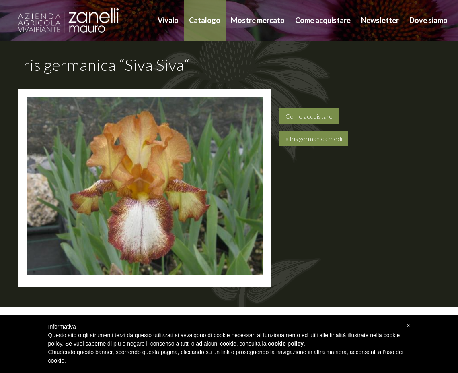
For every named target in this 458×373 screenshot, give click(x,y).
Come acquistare (323, 20)
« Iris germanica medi (313, 138)
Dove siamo (428, 20)
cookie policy (286, 343)
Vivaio (168, 20)
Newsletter (380, 20)
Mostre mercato (258, 20)
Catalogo (204, 20)
